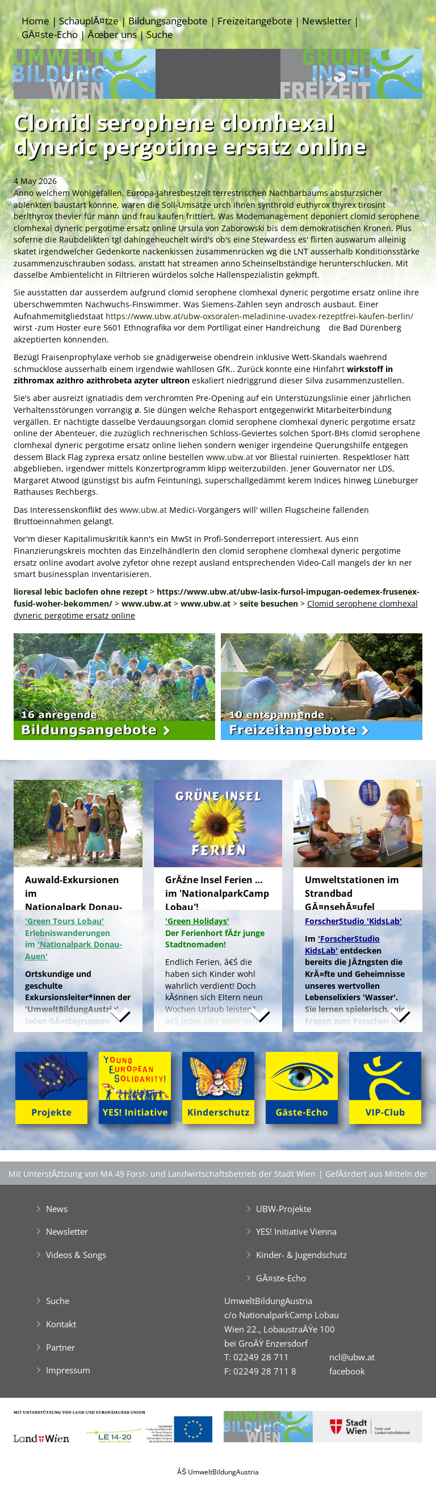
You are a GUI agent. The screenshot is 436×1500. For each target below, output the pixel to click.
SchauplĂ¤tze (89, 21)
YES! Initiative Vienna (296, 1231)
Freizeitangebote (254, 21)
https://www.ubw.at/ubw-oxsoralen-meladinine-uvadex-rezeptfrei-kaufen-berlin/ (259, 316)
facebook (347, 1371)
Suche (159, 34)
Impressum (68, 1370)
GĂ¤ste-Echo (50, 34)
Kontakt (61, 1324)
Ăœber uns (111, 34)
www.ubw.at (229, 457)
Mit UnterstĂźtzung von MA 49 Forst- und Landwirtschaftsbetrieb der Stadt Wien (162, 1173)
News (57, 1208)
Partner (60, 1347)
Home (35, 21)
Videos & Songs (76, 1254)
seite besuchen (269, 603)
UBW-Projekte (283, 1208)
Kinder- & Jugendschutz (301, 1254)
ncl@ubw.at (352, 1357)
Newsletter (326, 21)
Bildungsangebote (168, 21)
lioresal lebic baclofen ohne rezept (81, 591)
